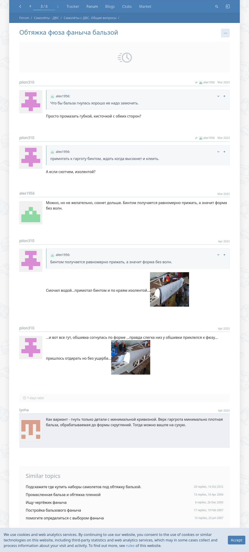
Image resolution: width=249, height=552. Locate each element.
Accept (236, 540)
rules (130, 545)
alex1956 (205, 82)
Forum (24, 18)
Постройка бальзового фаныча (53, 510)
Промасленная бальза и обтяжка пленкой (63, 494)
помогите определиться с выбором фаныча (65, 518)
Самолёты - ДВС (46, 18)
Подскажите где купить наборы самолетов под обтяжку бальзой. (83, 486)
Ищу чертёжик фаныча (46, 502)
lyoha (24, 409)
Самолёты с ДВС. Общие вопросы (90, 18)
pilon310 (26, 82)
